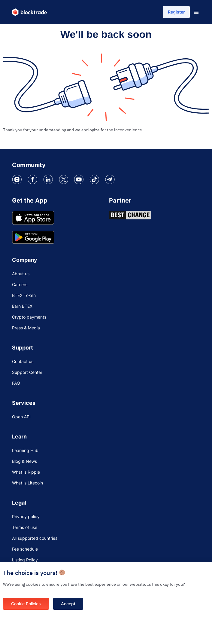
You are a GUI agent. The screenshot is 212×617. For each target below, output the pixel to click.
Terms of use (24, 527)
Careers (19, 284)
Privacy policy (26, 516)
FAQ (16, 383)
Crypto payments (29, 316)
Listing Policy (25, 559)
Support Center (27, 372)
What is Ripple (26, 472)
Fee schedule (25, 548)
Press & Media (26, 327)
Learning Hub (25, 450)
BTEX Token (24, 295)
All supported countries (34, 538)
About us (20, 273)
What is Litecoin (27, 482)
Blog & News (24, 461)
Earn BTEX (22, 306)
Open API (21, 416)
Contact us (22, 361)
